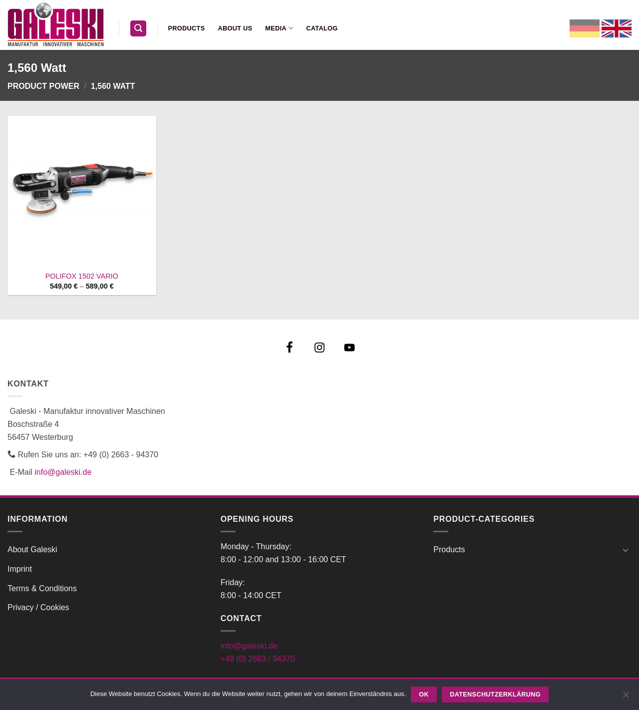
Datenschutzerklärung (495, 694)
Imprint (19, 569)
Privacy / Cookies (38, 607)
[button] (138, 28)
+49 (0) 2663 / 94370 (258, 659)
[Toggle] (626, 550)
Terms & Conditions (42, 588)
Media (279, 28)
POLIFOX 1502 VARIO (81, 276)
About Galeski (32, 549)
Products (186, 28)
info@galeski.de (62, 472)
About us (235, 28)
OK (424, 694)
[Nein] (626, 698)
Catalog (321, 28)
